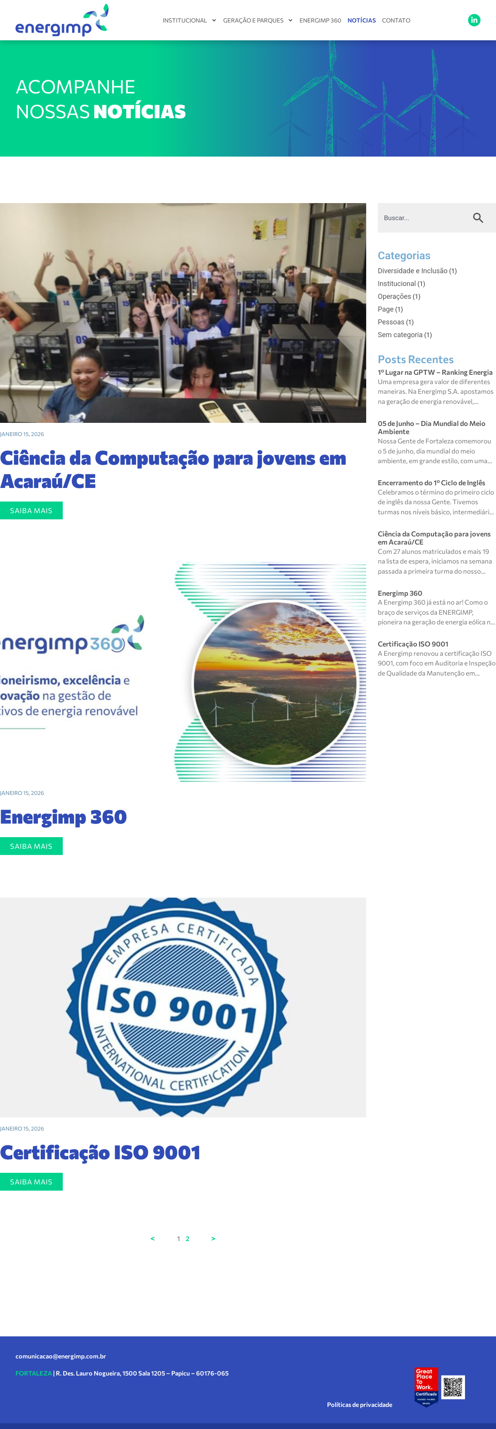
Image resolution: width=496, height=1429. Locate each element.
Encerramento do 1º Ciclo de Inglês (431, 482)
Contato (396, 20)
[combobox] (421, 217)
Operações (394, 296)
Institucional (190, 20)
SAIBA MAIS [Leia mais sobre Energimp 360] (31, 846)
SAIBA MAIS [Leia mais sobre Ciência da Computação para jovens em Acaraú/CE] (31, 510)
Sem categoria (400, 335)
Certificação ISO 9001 (100, 1151)
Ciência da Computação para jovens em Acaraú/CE (173, 468)
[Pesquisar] (480, 217)
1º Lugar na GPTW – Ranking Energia (435, 372)
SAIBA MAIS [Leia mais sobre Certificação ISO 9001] (31, 1181)
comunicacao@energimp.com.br (61, 1356)
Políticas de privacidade (359, 1404)
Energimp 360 (320, 20)
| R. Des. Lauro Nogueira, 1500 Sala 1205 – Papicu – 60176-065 (122, 1373)
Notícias (362, 20)
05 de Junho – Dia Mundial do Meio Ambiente (432, 427)
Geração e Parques (258, 20)
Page (386, 309)
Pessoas (391, 322)
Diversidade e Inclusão (413, 271)
